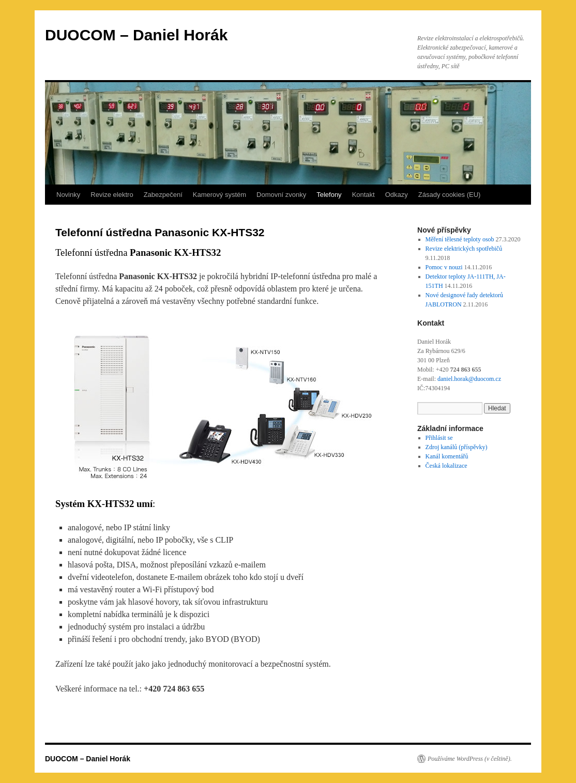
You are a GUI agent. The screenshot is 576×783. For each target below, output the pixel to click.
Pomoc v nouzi (444, 267)
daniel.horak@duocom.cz (469, 378)
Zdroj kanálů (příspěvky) (457, 447)
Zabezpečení (163, 194)
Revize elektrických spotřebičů (464, 248)
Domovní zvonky (281, 194)
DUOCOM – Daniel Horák (136, 34)
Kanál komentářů (447, 456)
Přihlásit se (439, 437)
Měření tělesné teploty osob (460, 239)
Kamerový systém (219, 194)
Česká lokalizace (446, 465)
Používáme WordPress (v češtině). (470, 758)
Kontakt (363, 194)
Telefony (328, 194)
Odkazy (396, 194)
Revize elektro (111, 194)
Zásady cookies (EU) (449, 194)
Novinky (68, 194)
